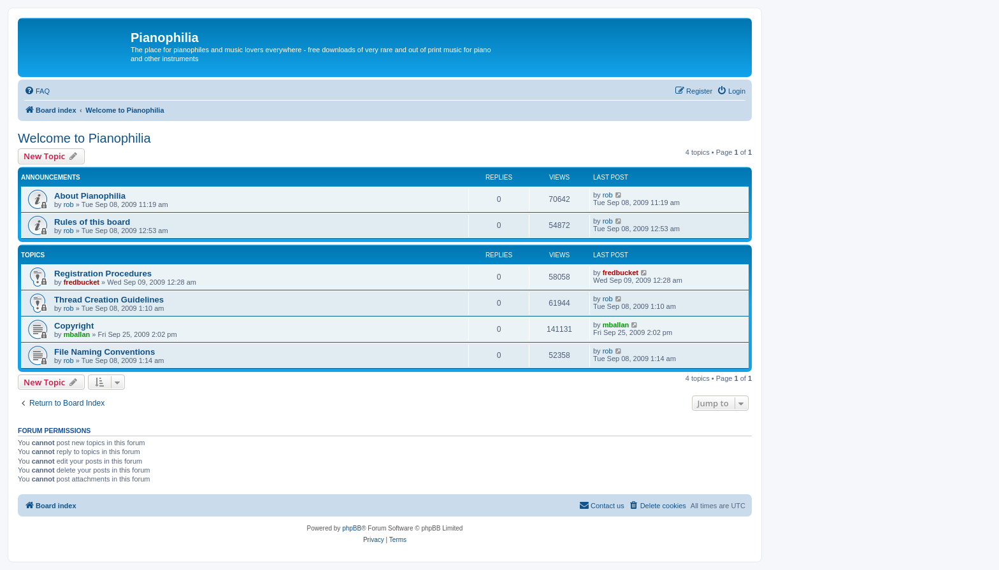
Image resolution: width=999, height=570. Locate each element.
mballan (77, 334)
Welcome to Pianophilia (84, 138)
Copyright (74, 326)
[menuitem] (37, 91)
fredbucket (81, 282)
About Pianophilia (90, 196)
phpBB (351, 528)
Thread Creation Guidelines (109, 299)
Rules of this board (92, 222)
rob (69, 204)
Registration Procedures (103, 273)
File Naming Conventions (104, 352)
